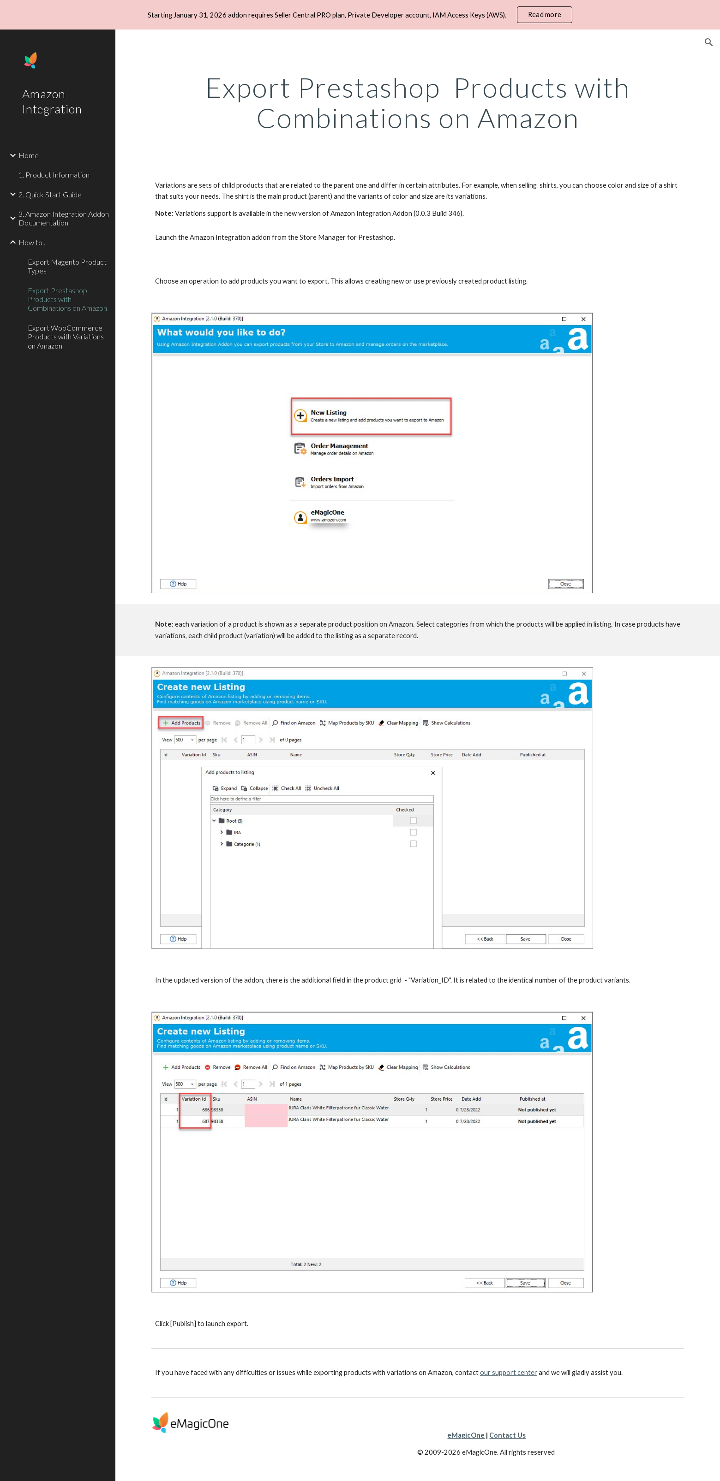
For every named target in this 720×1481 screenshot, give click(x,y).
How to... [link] (32, 242)
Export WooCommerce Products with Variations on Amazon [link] (66, 336)
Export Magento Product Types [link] (67, 266)
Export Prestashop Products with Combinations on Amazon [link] (67, 299)
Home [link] (28, 155)
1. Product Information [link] (54, 174)
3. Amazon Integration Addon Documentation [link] (63, 218)
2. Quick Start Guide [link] (50, 194)
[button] (709, 42)
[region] (360, 15)
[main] (417, 102)
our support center (508, 1372)
